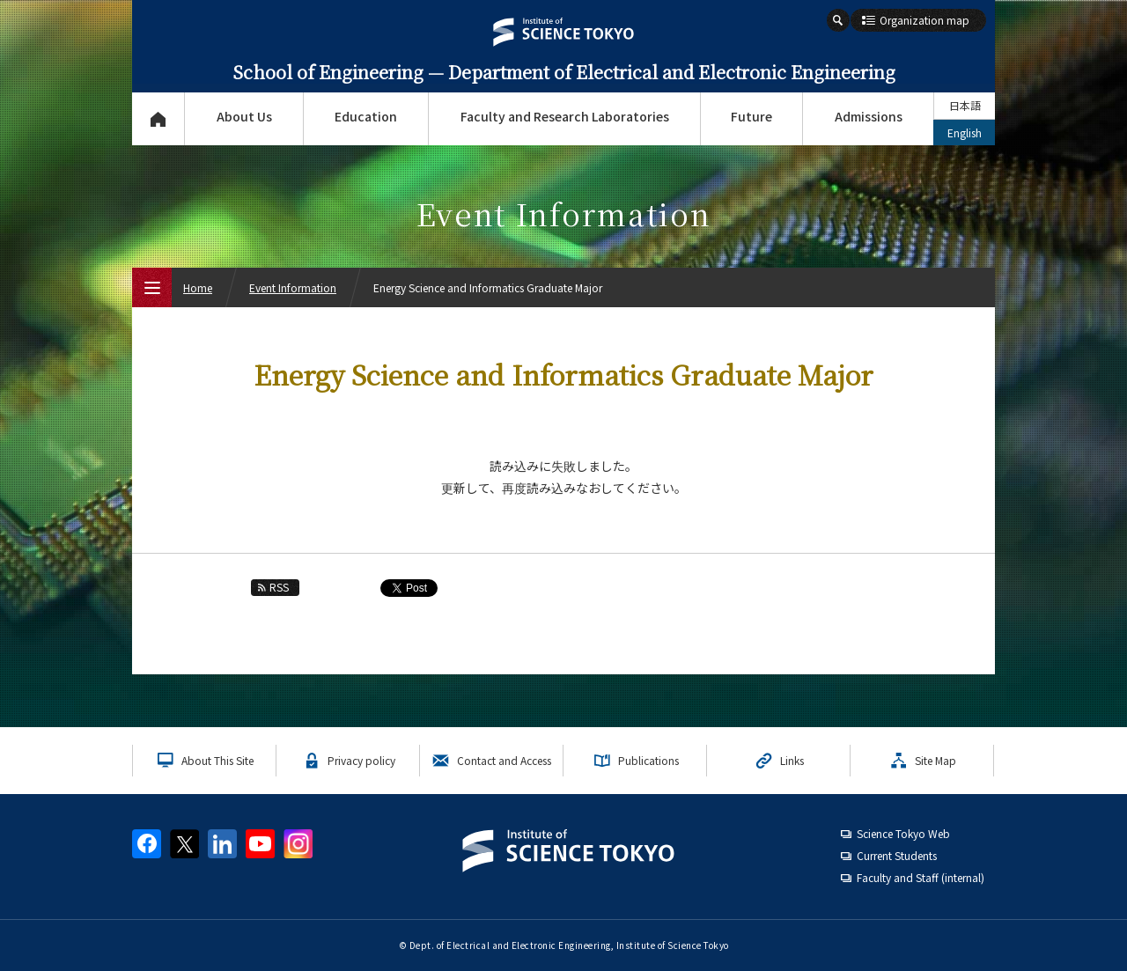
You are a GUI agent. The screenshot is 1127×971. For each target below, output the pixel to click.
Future (751, 116)
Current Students (897, 855)
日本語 (965, 105)
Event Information (292, 287)
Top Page (158, 118)
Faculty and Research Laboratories (564, 116)
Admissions (868, 116)
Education (366, 116)
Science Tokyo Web (903, 833)
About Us (244, 116)
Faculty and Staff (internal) (920, 877)
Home (197, 287)
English (964, 132)
